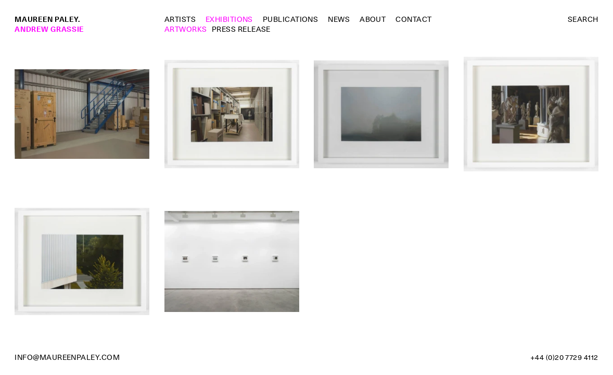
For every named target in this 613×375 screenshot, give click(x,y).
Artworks (185, 29)
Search (583, 19)
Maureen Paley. (47, 19)
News (339, 19)
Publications (290, 19)
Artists (180, 19)
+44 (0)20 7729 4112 (564, 357)
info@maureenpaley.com (67, 357)
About (373, 19)
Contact (413, 19)
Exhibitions (229, 19)
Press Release (241, 29)
